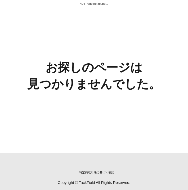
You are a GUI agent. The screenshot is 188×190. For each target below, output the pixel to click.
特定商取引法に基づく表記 (96, 172)
